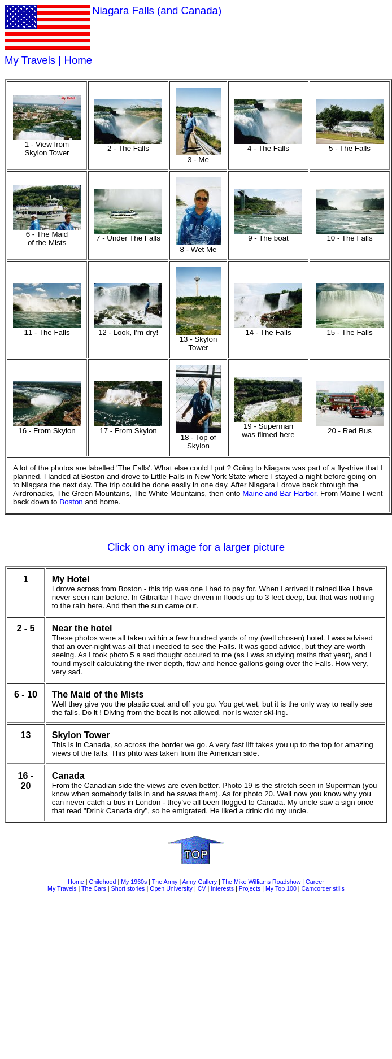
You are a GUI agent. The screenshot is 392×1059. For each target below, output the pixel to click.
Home (78, 60)
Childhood (102, 881)
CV (202, 888)
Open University (171, 888)
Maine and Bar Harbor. (280, 493)
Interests (222, 888)
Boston (71, 502)
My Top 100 (281, 888)
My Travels (30, 60)
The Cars (93, 888)
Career (315, 881)
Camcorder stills (323, 888)
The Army (165, 881)
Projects (250, 888)
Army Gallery (199, 881)
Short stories (128, 888)
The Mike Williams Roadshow (261, 881)
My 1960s (134, 881)
